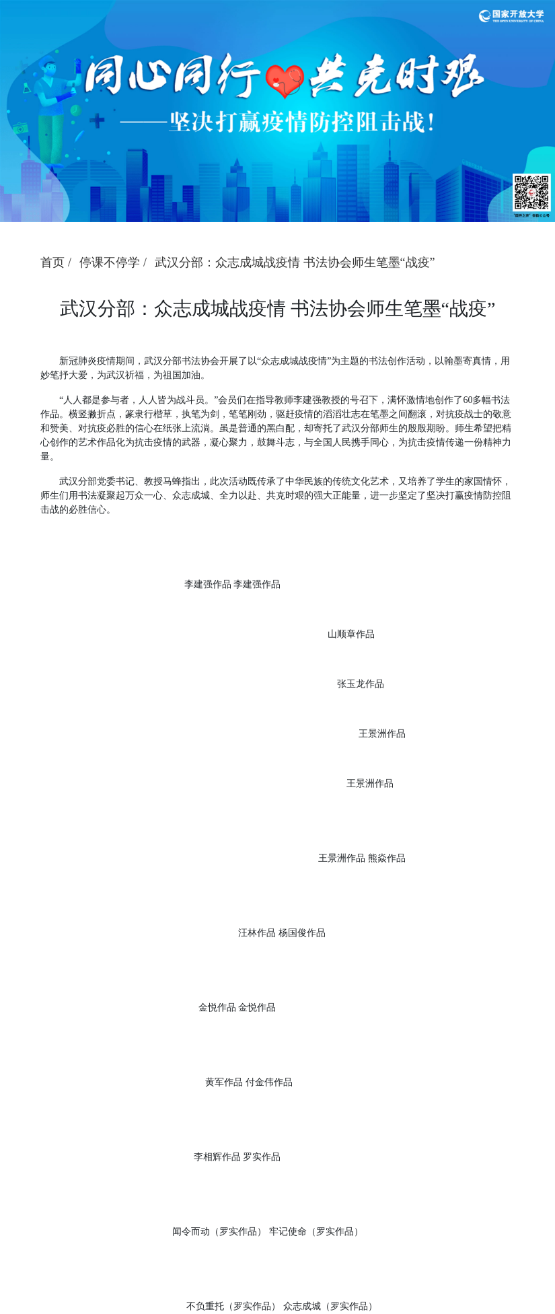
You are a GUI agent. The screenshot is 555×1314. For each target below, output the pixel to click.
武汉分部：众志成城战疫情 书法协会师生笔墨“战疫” (295, 262)
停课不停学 (109, 262)
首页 (52, 262)
